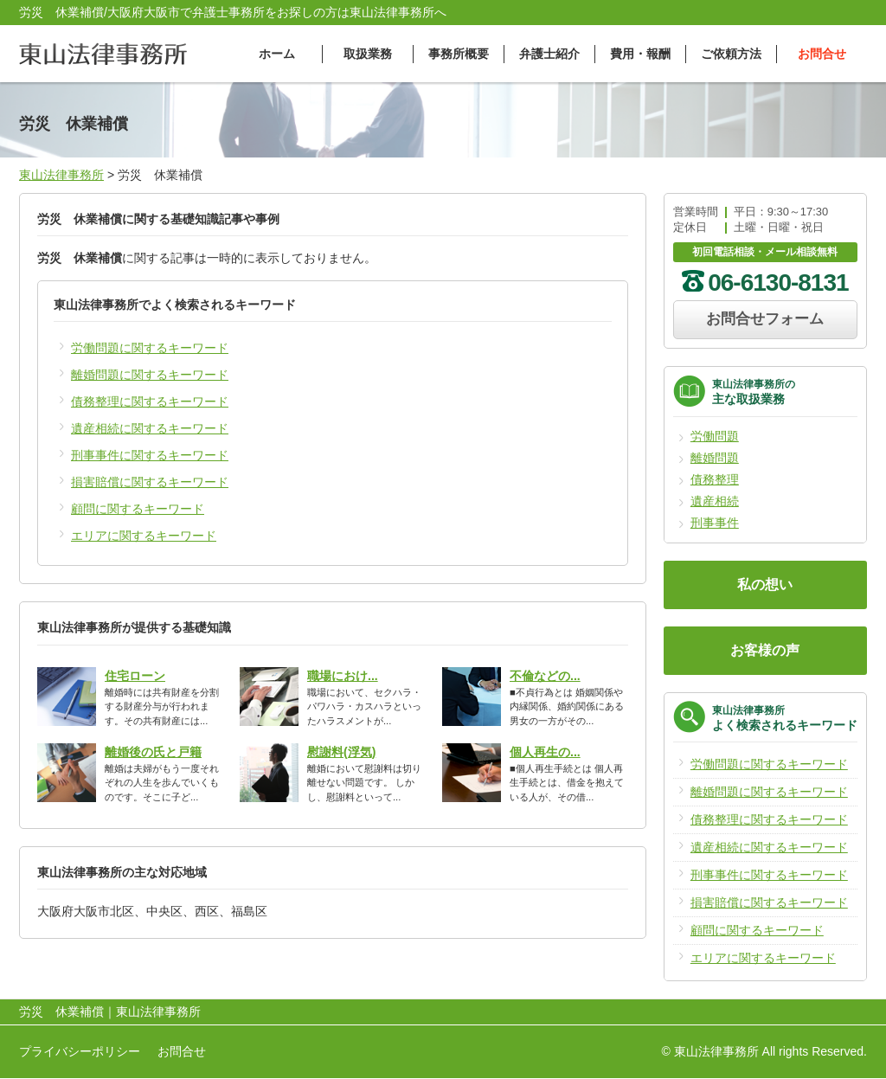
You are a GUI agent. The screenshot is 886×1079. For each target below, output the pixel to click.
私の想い (765, 584)
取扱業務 (367, 54)
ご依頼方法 (731, 54)
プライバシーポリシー (79, 1051)
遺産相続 (714, 501)
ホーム (277, 54)
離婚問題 (714, 458)
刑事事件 (714, 523)
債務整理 (714, 479)
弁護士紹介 (549, 54)
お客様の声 (764, 650)
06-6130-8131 (778, 282)
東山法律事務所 (61, 175)
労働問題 (714, 436)
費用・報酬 (640, 54)
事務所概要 (458, 54)
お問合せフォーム (765, 319)
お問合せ (822, 54)
